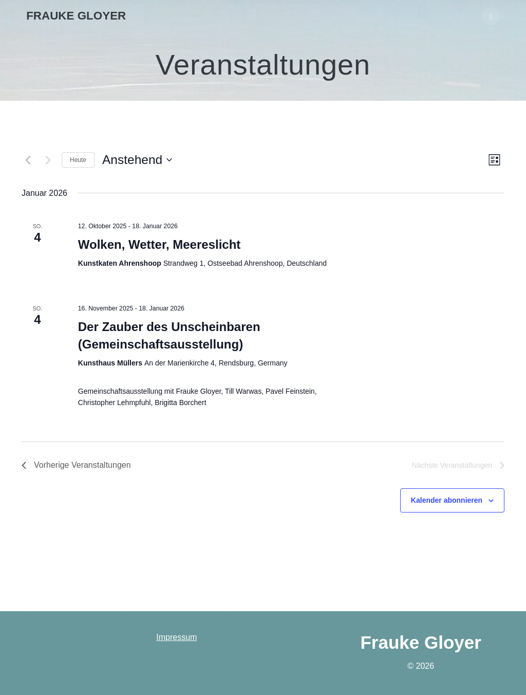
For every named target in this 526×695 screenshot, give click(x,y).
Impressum (176, 637)
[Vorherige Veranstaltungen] (28, 160)
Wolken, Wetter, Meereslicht (159, 244)
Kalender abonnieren (446, 500)
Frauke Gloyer (76, 16)
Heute (78, 159)
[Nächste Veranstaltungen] (48, 160)
